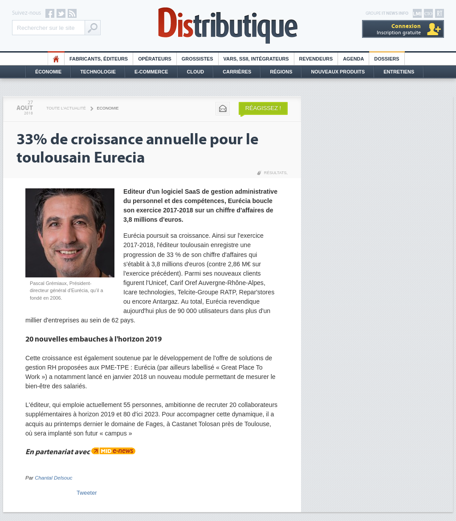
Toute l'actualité (66, 108)
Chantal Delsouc (54, 477)
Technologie (98, 71)
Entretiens (398, 71)
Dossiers (386, 58)
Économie (48, 71)
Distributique (228, 26)
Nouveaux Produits (338, 71)
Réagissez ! (263, 108)
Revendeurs (316, 58)
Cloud (195, 71)
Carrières (237, 71)
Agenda (353, 58)
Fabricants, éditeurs (98, 58)
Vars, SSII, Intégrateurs (256, 58)
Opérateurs (154, 58)
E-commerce (151, 71)
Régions (281, 71)
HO (56, 59)
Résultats (275, 173)
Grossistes (197, 58)
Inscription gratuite (399, 29)
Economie (108, 108)
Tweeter (87, 492)
